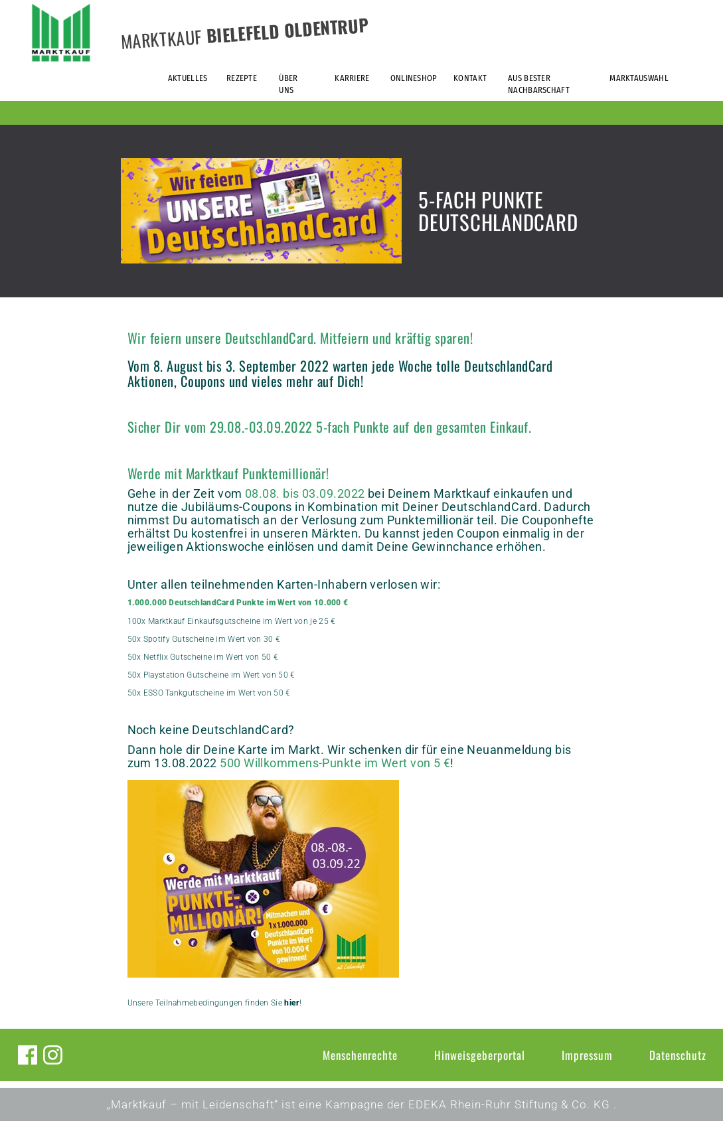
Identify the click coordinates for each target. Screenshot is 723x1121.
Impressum (587, 1055)
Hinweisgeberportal (479, 1055)
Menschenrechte (360, 1055)
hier (291, 1003)
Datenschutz (677, 1055)
